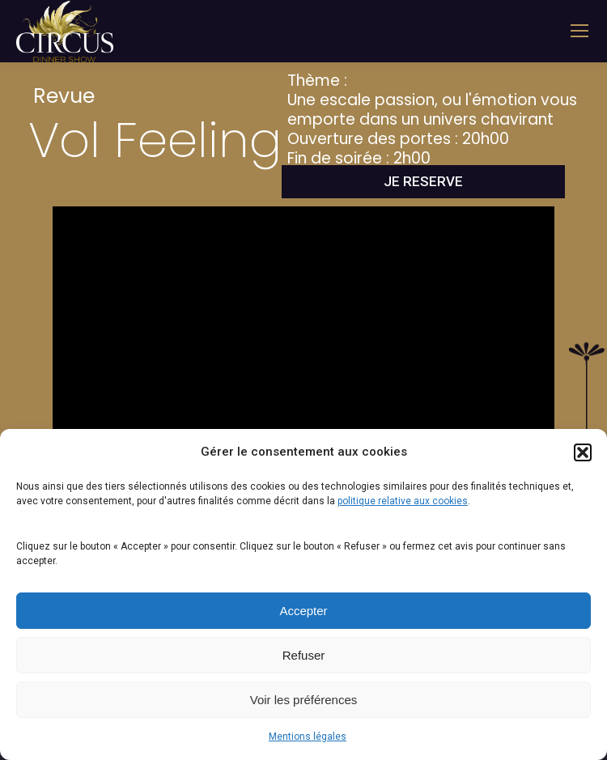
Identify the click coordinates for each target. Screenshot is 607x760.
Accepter (303, 611)
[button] (583, 452)
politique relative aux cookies (402, 501)
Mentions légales (307, 736)
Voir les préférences (304, 700)
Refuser (303, 655)
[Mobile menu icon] (579, 30)
